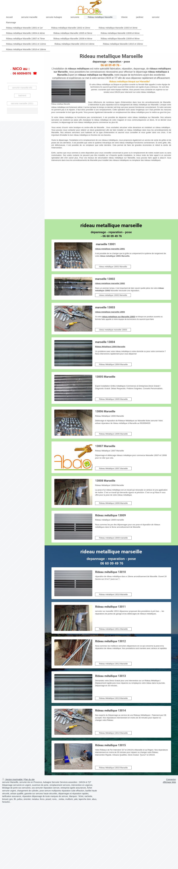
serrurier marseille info (22, 88)
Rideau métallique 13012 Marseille (113, 664)
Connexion (171, 779)
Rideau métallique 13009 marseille (113, 538)
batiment (22, 95)
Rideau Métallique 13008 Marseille (113, 503)
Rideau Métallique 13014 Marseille (113, 733)
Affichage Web (169, 782)
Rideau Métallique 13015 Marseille (113, 768)
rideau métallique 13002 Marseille (113, 295)
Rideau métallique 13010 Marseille (113, 594)
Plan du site (29, 779)
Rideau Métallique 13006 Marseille (113, 434)
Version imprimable (12, 779)
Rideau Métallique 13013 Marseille (113, 698)
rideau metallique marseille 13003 (113, 330)
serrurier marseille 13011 (22, 103)
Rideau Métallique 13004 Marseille (113, 364)
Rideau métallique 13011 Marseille (113, 629)
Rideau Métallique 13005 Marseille (113, 399)
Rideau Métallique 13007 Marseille (113, 468)
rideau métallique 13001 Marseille (113, 267)
